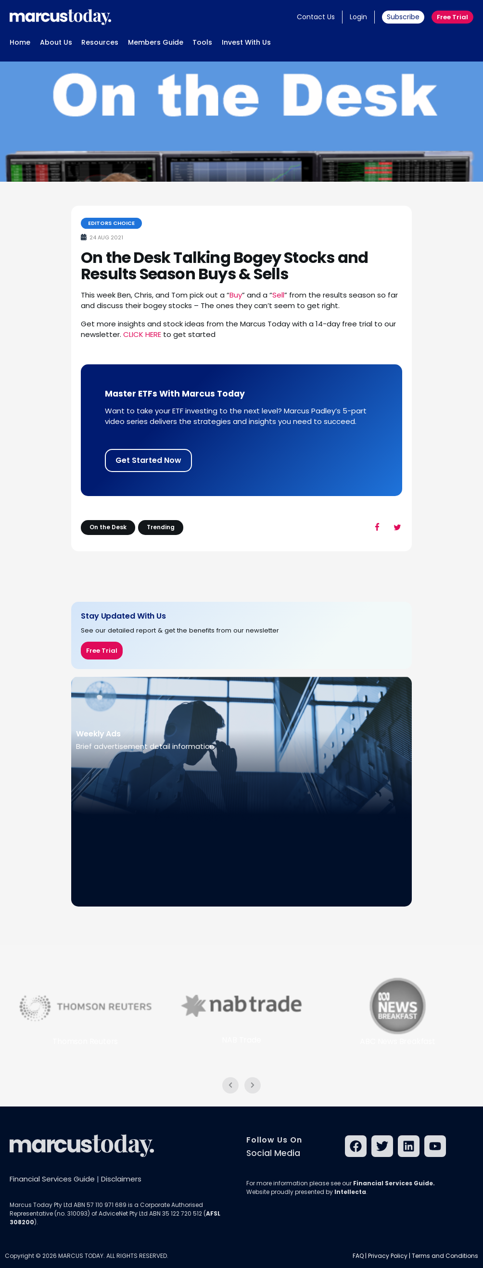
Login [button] (358, 17)
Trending (161, 527)
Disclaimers (121, 1179)
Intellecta (350, 1192)
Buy (235, 295)
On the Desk (108, 527)
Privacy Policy (387, 1256)
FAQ (358, 1256)
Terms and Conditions (445, 1256)
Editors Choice (111, 223)
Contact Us (316, 17)
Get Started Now (148, 460)
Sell (278, 295)
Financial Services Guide (52, 1179)
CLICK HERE (142, 334)
